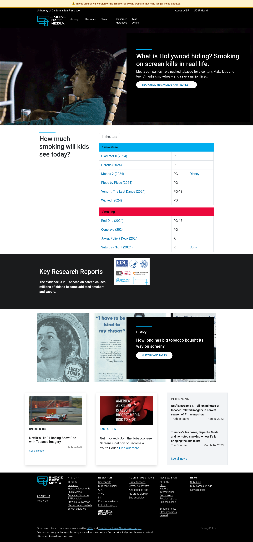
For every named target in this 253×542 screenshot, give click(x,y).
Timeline (72, 481)
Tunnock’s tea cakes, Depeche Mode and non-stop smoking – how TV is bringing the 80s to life (194, 436)
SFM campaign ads (201, 486)
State (163, 485)
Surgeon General (107, 486)
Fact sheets (166, 495)
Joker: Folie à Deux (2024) (119, 238)
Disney (194, 174)
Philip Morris (75, 491)
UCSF (90, 528)
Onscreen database (105, 512)
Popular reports (168, 498)
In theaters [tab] (109, 137)
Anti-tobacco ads (138, 489)
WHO (101, 493)
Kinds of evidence (108, 501)
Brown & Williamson (79, 501)
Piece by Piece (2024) (116, 183)
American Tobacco (78, 495)
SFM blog (195, 482)
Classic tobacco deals (80, 505)
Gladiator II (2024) (114, 156)
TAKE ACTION (168, 477)
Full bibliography (107, 505)
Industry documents (79, 488)
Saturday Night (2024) (117, 247)
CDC (100, 489)
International (167, 491)
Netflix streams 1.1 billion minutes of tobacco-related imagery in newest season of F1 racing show (195, 410)
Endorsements (168, 508)
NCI (100, 497)
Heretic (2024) (111, 165)
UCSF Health (201, 10)
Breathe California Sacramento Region (119, 528)
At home (164, 481)
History (73, 477)
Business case (168, 501)
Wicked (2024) (111, 200)
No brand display (138, 493)
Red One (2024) (112, 221)
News (194, 477)
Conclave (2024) (113, 230)
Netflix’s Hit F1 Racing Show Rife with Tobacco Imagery (52, 440)
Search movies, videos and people (165, 84)
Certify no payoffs (139, 486)
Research (73, 485)
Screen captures (77, 508)
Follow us (42, 500)
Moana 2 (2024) (112, 174)
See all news (179, 458)
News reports (197, 489)
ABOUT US (43, 496)
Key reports (104, 482)
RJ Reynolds (75, 498)
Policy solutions (141, 477)
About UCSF (182, 10)
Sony (193, 247)
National (164, 488)
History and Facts (154, 355)
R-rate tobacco (137, 482)
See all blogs (36, 450)
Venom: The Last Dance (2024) (123, 191)
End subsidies (137, 497)
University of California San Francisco (58, 10)
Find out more (129, 448)
